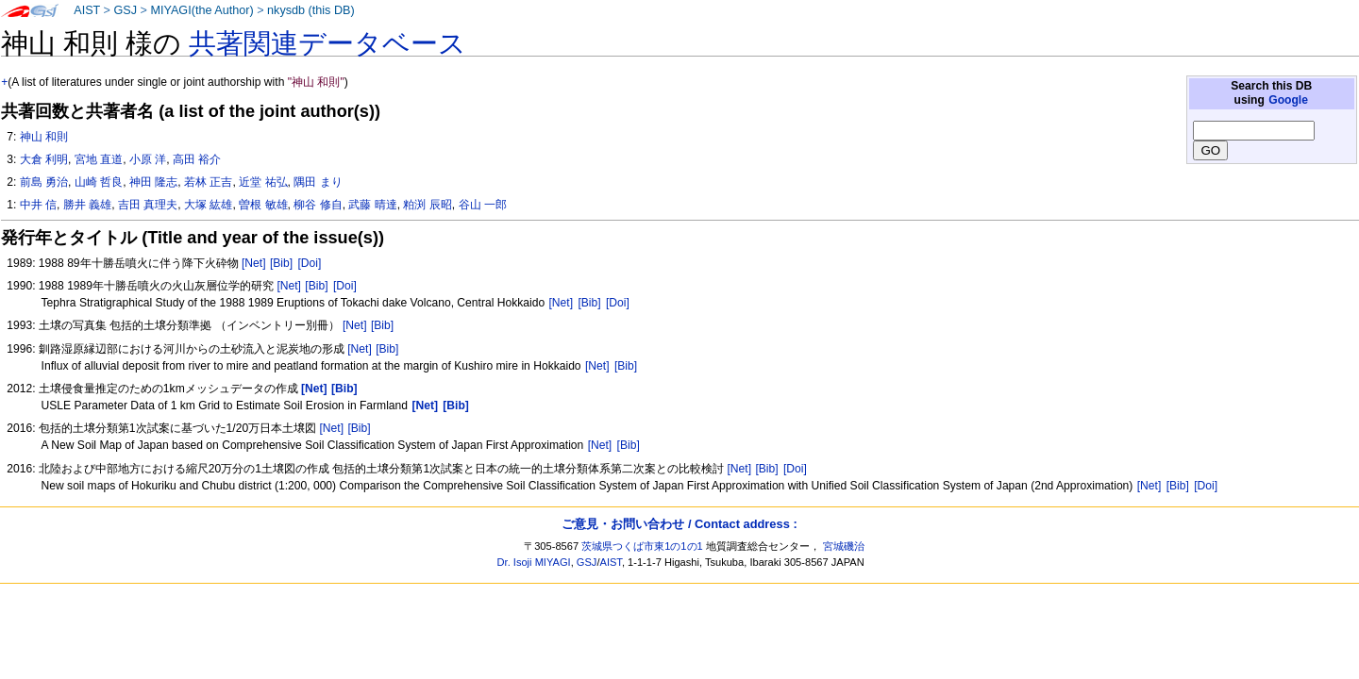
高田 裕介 (197, 159)
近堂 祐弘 (263, 182)
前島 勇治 (44, 182)
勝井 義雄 (87, 204)
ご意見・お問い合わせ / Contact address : (679, 524)
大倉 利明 (44, 159)
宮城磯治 (843, 546)
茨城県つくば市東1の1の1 (642, 546)
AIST (87, 10)
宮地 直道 (99, 159)
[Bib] (281, 263)
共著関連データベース (327, 43)
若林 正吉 (208, 182)
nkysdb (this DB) (311, 10)
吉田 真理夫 (147, 204)
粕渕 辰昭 (427, 204)
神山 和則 (44, 136)
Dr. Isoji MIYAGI (534, 562)
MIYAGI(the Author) (201, 10)
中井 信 (38, 204)
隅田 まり (318, 182)
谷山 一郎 (483, 204)
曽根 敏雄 (263, 204)
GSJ (125, 10)
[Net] (254, 263)
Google (1288, 100)
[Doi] (309, 263)
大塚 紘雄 (208, 204)
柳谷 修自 (318, 204)
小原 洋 (147, 159)
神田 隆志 (153, 182)
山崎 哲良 (99, 182)
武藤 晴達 (372, 204)
